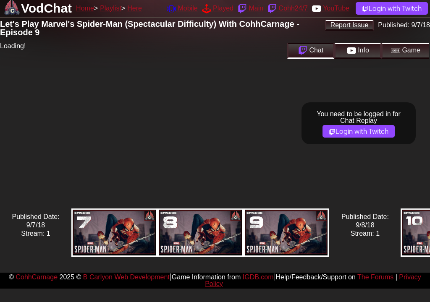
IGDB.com (258, 277)
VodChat (46, 8)
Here (134, 8)
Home (85, 8)
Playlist (110, 8)
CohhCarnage (37, 277)
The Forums (375, 277)
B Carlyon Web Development (126, 277)
